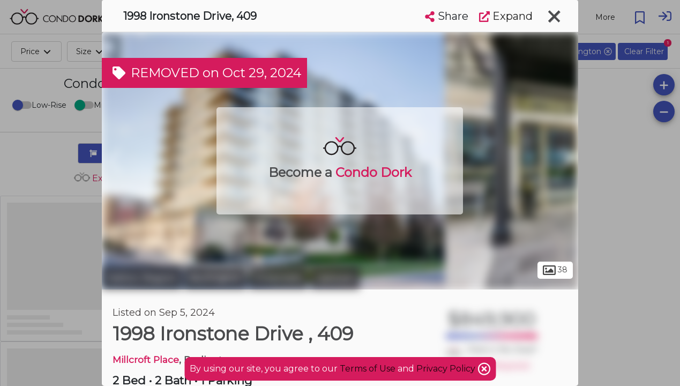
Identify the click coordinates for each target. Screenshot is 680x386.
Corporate (278, 278)
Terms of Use (367, 368)
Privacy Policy (446, 368)
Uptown (335, 278)
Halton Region (141, 278)
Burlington (215, 278)
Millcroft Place (146, 359)
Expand (506, 16)
